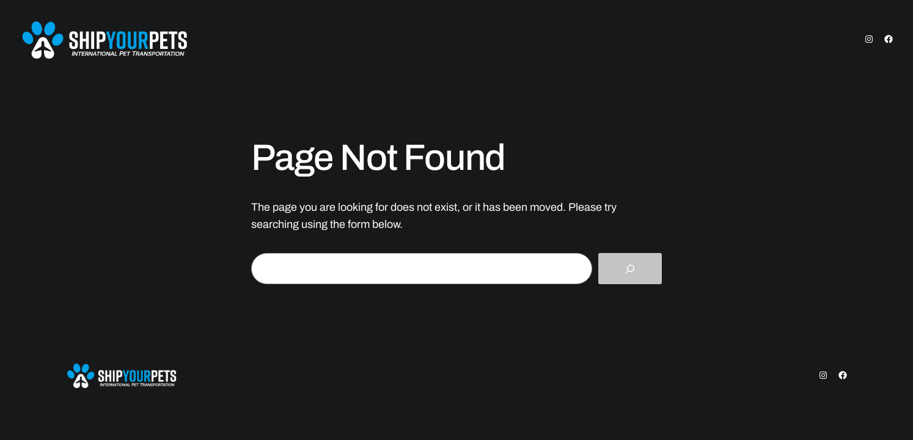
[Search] (630, 268)
